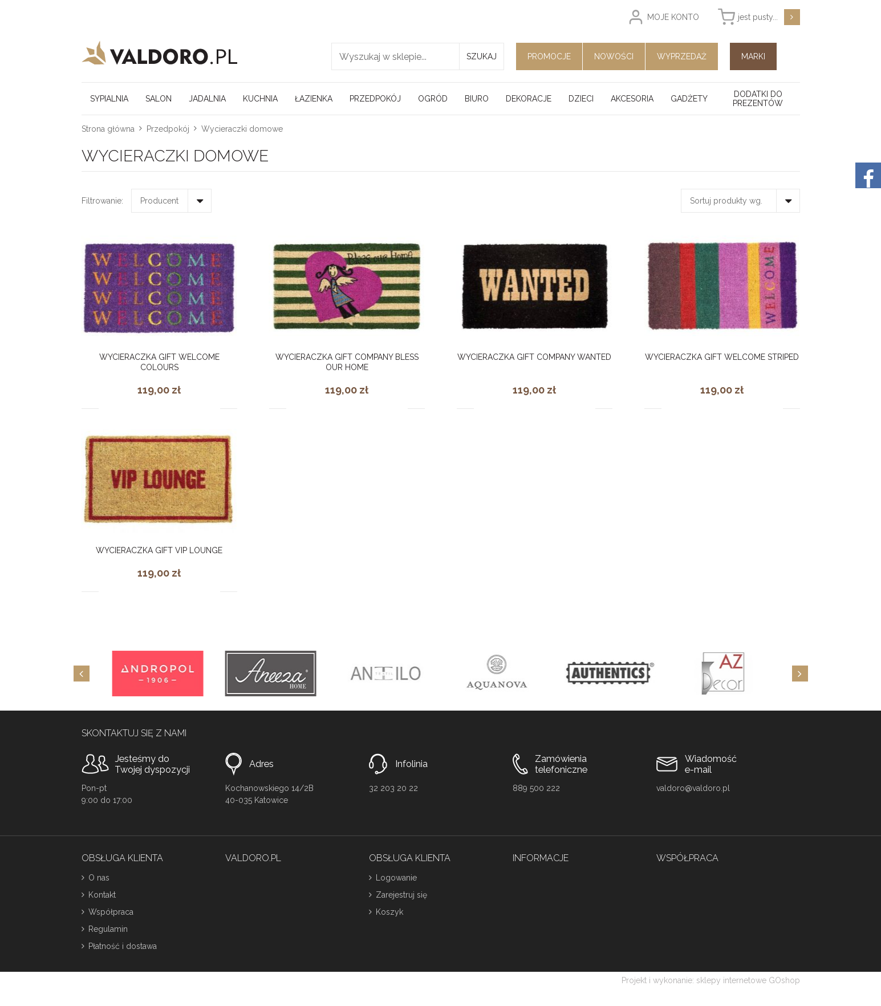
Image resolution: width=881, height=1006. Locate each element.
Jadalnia (207, 98)
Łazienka (313, 98)
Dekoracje (528, 98)
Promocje (549, 56)
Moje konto (673, 17)
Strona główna (108, 128)
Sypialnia (109, 98)
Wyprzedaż (682, 56)
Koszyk (389, 911)
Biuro (477, 98)
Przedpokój (375, 98)
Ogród (433, 98)
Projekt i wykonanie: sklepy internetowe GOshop (711, 980)
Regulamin (108, 929)
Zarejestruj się (401, 894)
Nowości (614, 56)
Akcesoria (632, 98)
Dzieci (581, 98)
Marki (753, 56)
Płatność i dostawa (122, 946)
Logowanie (396, 877)
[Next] (800, 674)
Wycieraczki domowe (242, 128)
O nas (98, 877)
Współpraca (110, 911)
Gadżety (689, 98)
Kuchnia (260, 98)
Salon (158, 98)
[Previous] (82, 674)
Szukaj (481, 56)
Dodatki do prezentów (758, 99)
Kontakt (102, 894)
